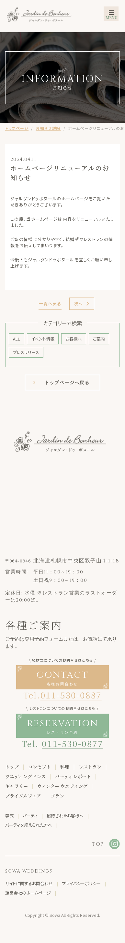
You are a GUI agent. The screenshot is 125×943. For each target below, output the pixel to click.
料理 (64, 766)
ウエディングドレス (25, 776)
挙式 (9, 815)
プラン (57, 795)
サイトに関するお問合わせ (29, 883)
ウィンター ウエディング (62, 786)
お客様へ (73, 339)
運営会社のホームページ (28, 893)
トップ (12, 766)
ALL (16, 339)
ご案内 (99, 339)
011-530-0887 (71, 695)
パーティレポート (73, 776)
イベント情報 (42, 339)
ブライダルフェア (23, 795)
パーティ (30, 815)
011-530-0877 (72, 743)
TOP (98, 844)
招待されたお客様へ (65, 815)
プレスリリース (26, 352)
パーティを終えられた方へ (28, 825)
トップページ (16, 128)
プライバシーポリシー (81, 883)
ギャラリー (16, 786)
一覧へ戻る (50, 303)
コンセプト (39, 766)
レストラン (90, 766)
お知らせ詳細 (48, 128)
